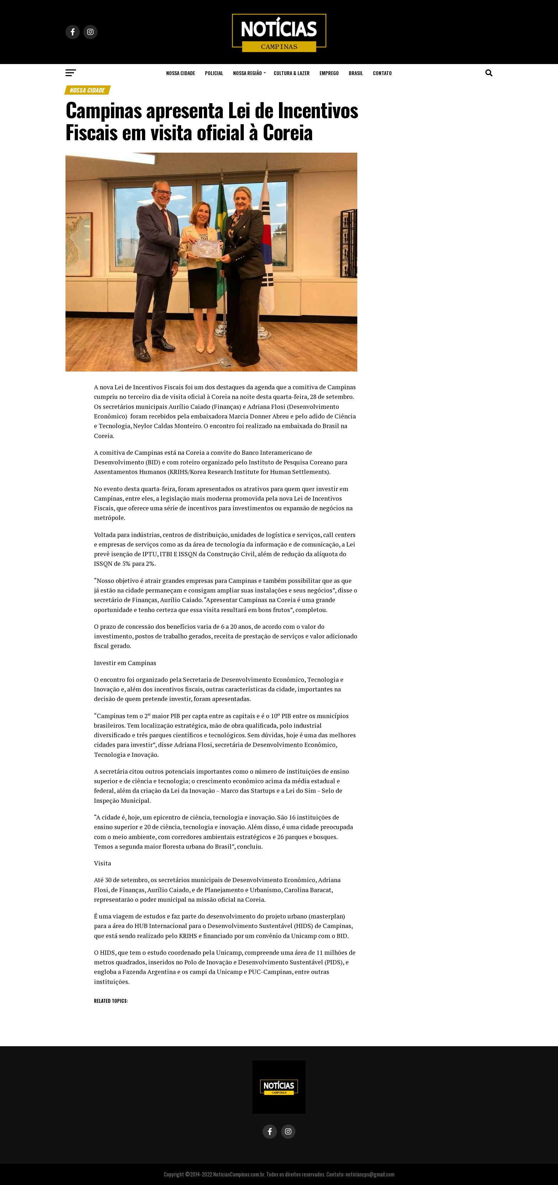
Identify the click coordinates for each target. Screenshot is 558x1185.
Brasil (356, 73)
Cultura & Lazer (292, 73)
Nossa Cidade (180, 73)
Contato (382, 73)
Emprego (329, 73)
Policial (214, 73)
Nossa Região (247, 73)
